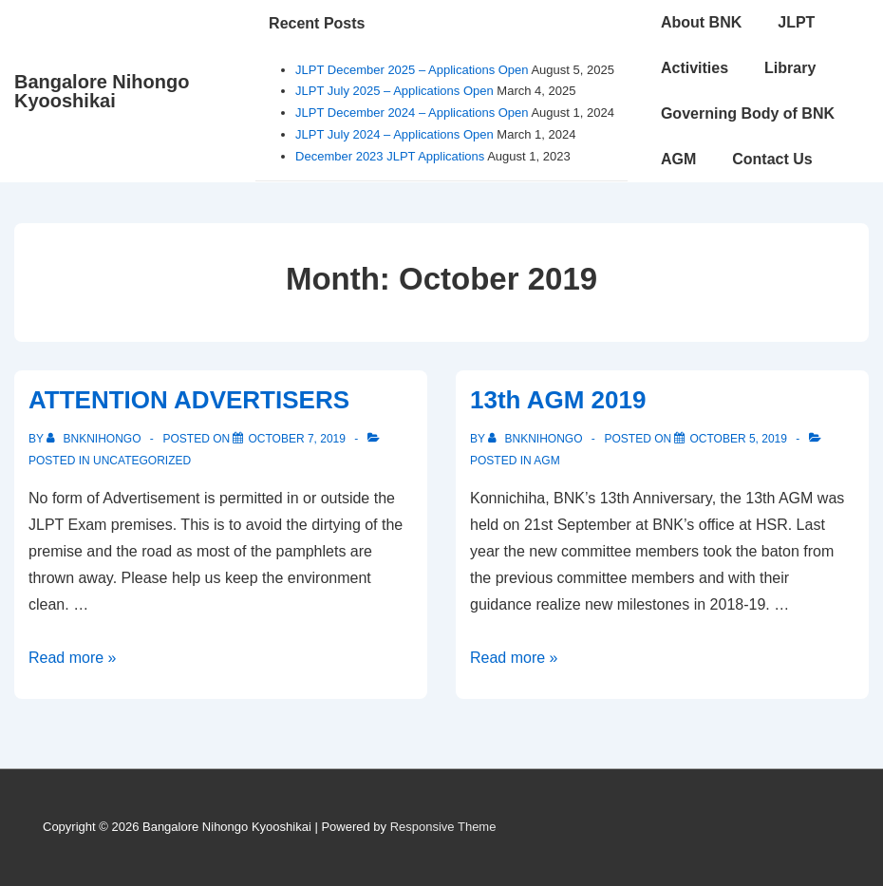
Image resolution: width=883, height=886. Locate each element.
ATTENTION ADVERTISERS (188, 400)
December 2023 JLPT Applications (389, 156)
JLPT (796, 22)
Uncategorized (142, 460)
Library (790, 68)
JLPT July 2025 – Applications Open (394, 91)
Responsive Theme (443, 827)
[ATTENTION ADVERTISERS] (297, 438)
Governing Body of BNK (748, 113)
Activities (694, 68)
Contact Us (772, 159)
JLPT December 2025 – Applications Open (411, 70)
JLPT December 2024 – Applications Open (411, 112)
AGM (678, 159)
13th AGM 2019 (558, 400)
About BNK (701, 22)
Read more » (72, 658)
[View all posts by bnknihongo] (95, 438)
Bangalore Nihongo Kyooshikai (101, 91)
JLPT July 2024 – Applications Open (394, 134)
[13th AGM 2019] (738, 438)
